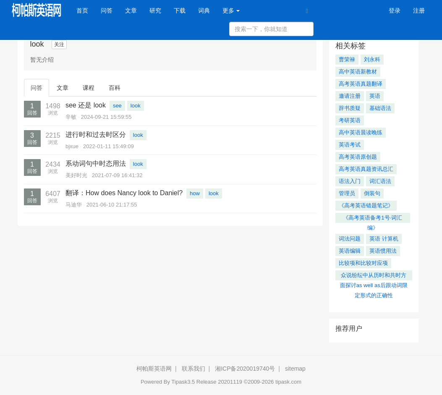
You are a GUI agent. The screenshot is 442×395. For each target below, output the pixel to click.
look (136, 105)
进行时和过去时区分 (95, 134)
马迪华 (73, 204)
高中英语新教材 (358, 71)
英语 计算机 (383, 238)
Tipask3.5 (183, 382)
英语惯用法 (383, 251)
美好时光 (76, 175)
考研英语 (350, 120)
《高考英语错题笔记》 (366, 205)
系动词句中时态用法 (95, 163)
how (195, 193)
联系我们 (193, 368)
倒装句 (372, 193)
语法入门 (350, 181)
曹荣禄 (347, 59)
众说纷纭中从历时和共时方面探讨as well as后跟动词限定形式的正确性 (374, 276)
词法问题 (350, 238)
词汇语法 (380, 181)
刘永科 (372, 59)
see (117, 105)
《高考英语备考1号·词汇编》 (372, 219)
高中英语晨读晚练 (360, 132)
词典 (204, 10)
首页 (85, 10)
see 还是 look (85, 105)
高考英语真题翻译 (360, 84)
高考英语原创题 (358, 157)
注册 (419, 10)
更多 (231, 10)
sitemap (295, 368)
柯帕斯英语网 (154, 368)
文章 (131, 10)
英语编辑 (350, 251)
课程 (88, 87)
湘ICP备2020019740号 (245, 368)
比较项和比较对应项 (363, 263)
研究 (155, 10)
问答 (106, 10)
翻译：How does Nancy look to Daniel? (124, 192)
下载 (180, 10)
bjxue (71, 146)
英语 (374, 96)
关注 (59, 44)
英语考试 (350, 144)
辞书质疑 (350, 108)
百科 (114, 87)
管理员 (347, 193)
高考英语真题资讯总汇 (366, 169)
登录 (394, 10)
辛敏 (70, 117)
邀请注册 (350, 96)
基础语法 (380, 108)
